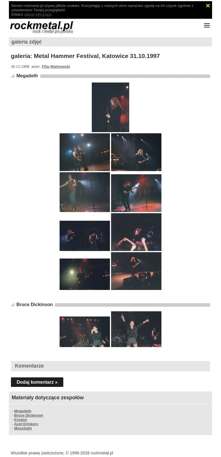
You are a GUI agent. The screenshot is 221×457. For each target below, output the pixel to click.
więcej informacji (37, 14)
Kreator (20, 419)
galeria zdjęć (27, 42)
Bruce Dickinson (34, 304)
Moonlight (23, 428)
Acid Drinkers (26, 424)
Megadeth (27, 75)
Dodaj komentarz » (37, 382)
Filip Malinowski (56, 66)
